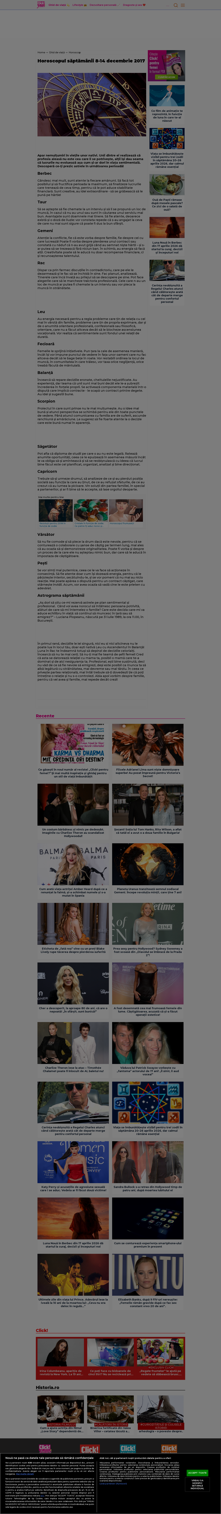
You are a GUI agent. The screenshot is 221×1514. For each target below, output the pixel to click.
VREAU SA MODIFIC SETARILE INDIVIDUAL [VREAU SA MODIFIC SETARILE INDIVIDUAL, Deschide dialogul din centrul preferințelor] (197, 1484)
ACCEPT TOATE (197, 1473)
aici (42, 1495)
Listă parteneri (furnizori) (113, 1484)
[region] (110, 1483)
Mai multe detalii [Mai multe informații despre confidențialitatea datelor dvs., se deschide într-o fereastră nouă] (25, 1474)
